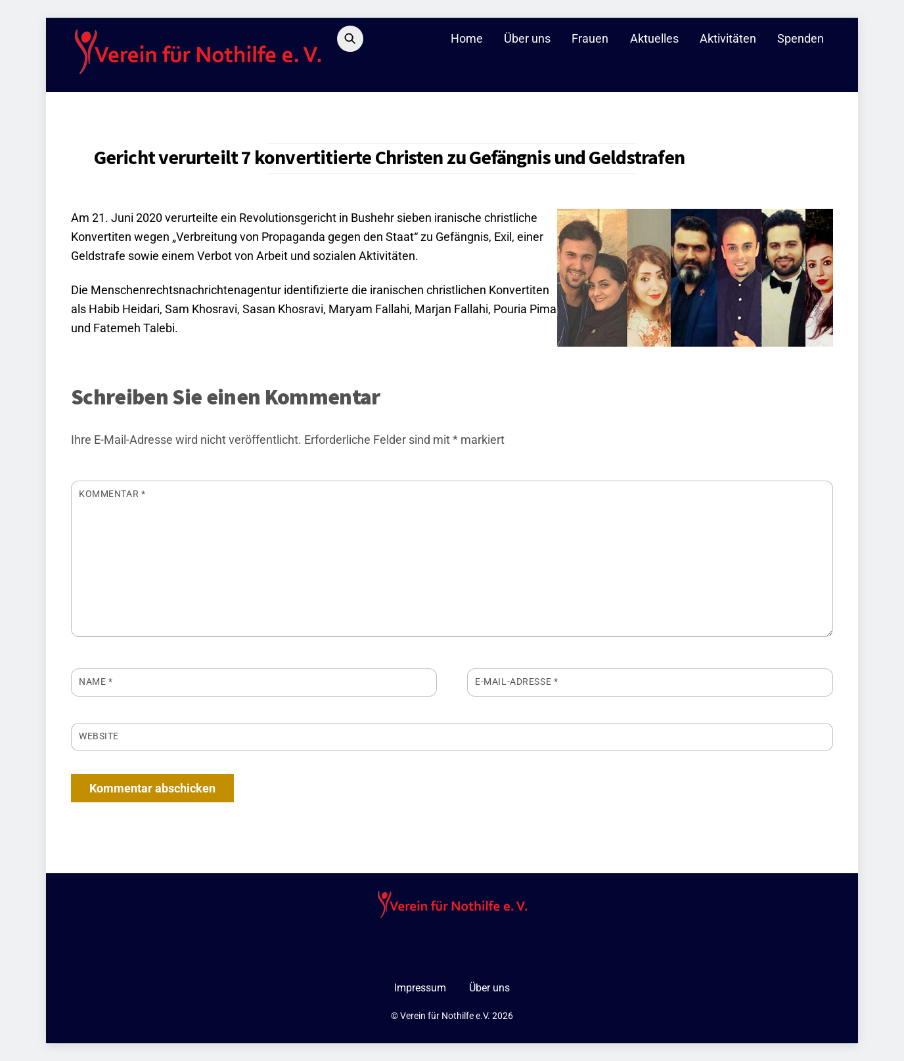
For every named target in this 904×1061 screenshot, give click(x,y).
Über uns (527, 38)
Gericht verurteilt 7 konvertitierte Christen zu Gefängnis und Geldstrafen (389, 156)
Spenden (800, 38)
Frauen (590, 38)
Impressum (420, 988)
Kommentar (112, 493)
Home (467, 38)
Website (99, 736)
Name (95, 681)
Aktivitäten (728, 38)
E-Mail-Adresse (516, 681)
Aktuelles (654, 38)
